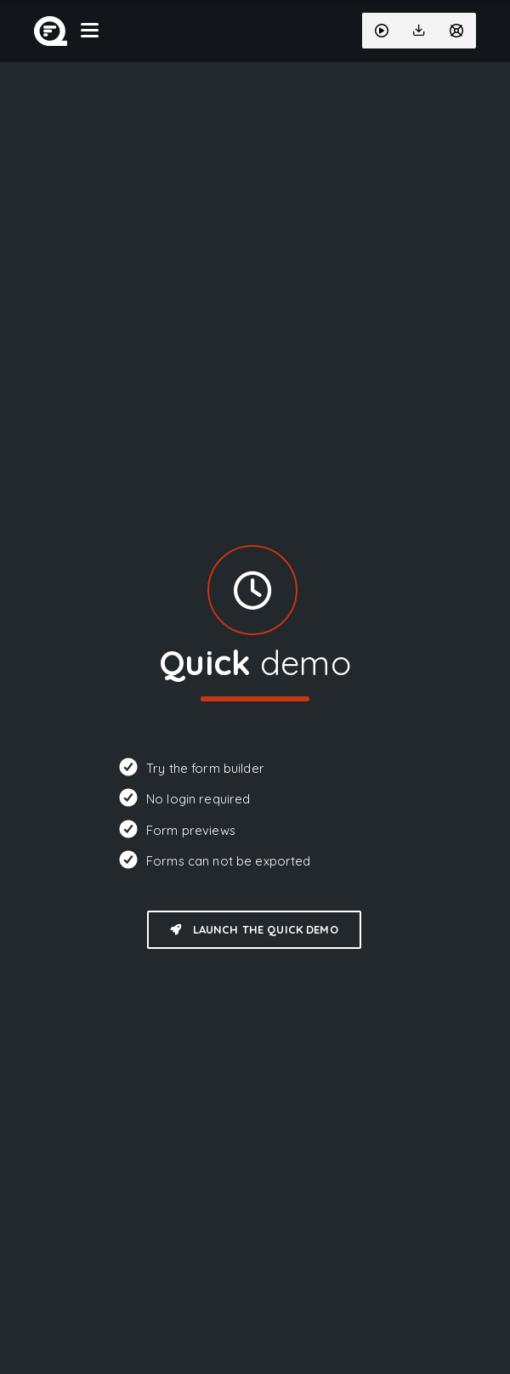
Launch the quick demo (253, 929)
